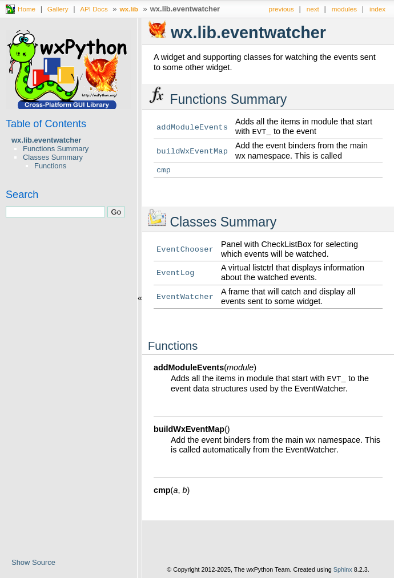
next (313, 9)
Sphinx (342, 569)
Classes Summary (53, 157)
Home (26, 9)
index (377, 9)
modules (344, 9)
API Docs (94, 9)
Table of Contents (46, 124)
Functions (50, 165)
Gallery (58, 9)
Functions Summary (56, 148)
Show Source (33, 562)
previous (281, 9)
